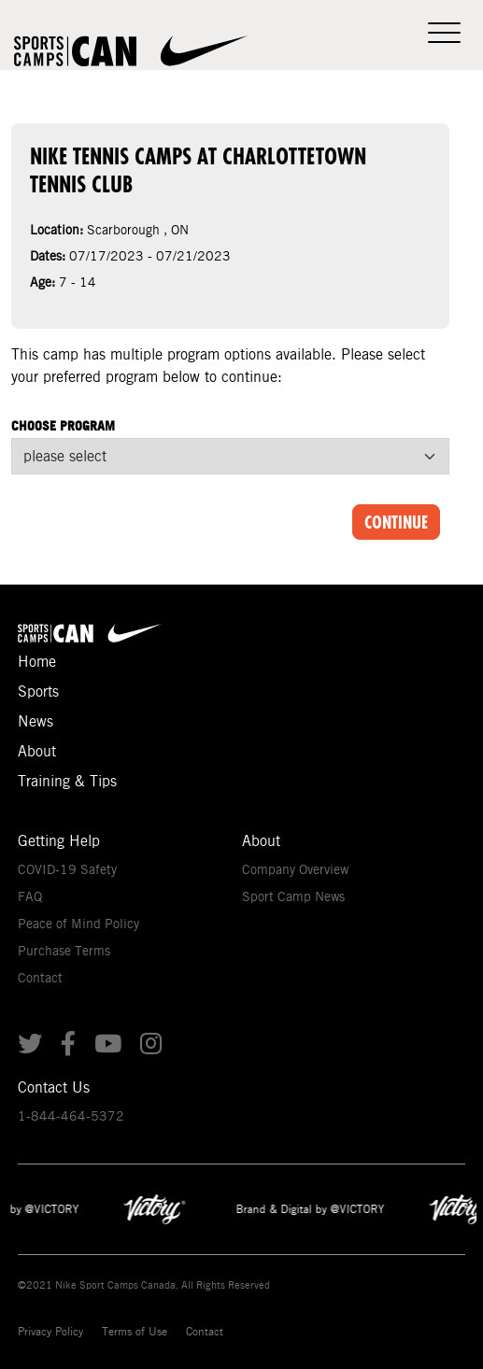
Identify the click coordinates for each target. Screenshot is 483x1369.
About (37, 751)
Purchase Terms (64, 950)
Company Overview (295, 869)
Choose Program (63, 425)
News (35, 721)
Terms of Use (134, 1331)
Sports (38, 691)
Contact (40, 977)
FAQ (30, 896)
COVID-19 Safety (67, 869)
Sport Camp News (293, 896)
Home (37, 661)
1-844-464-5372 (71, 1115)
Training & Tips (67, 781)
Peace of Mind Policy (78, 923)
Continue (396, 522)
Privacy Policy (50, 1331)
